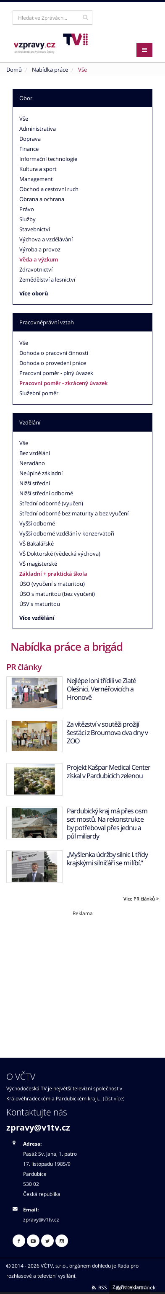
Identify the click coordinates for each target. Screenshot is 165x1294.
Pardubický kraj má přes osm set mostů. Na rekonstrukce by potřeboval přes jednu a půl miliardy (107, 823)
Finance (29, 149)
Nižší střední (34, 483)
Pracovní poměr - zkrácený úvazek (63, 383)
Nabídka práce (50, 69)
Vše (23, 118)
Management (36, 179)
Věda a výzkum (38, 259)
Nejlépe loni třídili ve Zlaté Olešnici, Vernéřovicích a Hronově (101, 689)
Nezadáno (32, 463)
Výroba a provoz (39, 249)
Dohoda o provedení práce (52, 363)
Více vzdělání (37, 617)
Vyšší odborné (37, 523)
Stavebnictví (34, 229)
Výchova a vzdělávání (46, 239)
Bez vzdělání (34, 453)
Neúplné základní (41, 473)
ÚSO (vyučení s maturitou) (52, 583)
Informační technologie (48, 159)
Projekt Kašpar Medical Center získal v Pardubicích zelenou (108, 771)
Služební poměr (38, 393)
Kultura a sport (38, 169)
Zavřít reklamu (130, 1287)
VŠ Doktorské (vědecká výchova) (59, 553)
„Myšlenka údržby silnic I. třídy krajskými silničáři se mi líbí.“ (107, 858)
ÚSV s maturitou (39, 604)
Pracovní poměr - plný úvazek (56, 373)
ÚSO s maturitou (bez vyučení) (57, 594)
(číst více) (114, 1098)
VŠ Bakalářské (36, 543)
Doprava (30, 138)
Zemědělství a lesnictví (47, 279)
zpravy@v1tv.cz (38, 1127)
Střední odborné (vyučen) (51, 503)
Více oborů (33, 293)
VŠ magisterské (38, 563)
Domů (14, 69)
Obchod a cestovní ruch (49, 189)
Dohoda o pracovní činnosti (53, 353)
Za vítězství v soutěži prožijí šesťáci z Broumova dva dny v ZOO (107, 732)
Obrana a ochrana (41, 199)
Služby (27, 219)
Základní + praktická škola (53, 573)
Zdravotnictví (35, 269)
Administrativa (37, 128)
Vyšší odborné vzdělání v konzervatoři (66, 533)
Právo (26, 209)
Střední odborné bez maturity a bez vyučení (73, 513)
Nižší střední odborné (46, 493)
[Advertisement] (82, 975)
